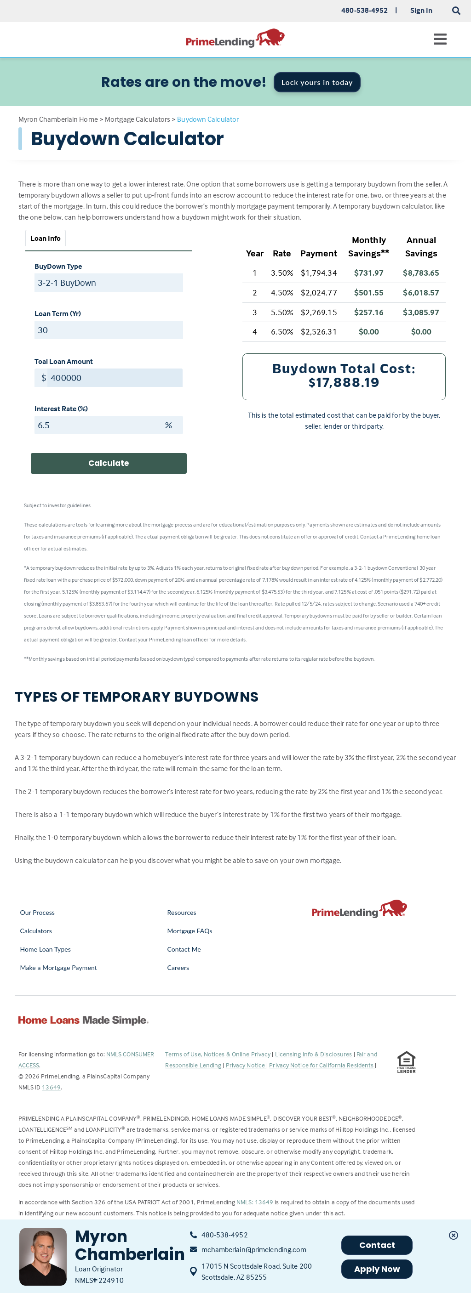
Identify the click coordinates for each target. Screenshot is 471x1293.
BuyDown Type (58, 266)
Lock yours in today (317, 82)
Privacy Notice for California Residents (322, 1065)
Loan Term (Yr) (57, 313)
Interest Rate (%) (61, 408)
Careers (178, 967)
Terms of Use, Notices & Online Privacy (218, 1054)
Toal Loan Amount (63, 361)
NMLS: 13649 (254, 1202)
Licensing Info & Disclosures (314, 1054)
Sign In (421, 10)
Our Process (37, 912)
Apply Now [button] (377, 1269)
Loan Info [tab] (45, 238)
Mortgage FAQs (189, 931)
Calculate (108, 463)
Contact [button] (377, 1245)
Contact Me (184, 949)
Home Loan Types (45, 949)
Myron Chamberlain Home (58, 119)
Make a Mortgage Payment (58, 967)
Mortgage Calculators (137, 119)
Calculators (36, 931)
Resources (181, 912)
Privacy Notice (246, 1065)
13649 (51, 1087)
